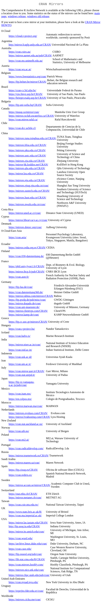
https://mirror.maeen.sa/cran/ (24, 463)
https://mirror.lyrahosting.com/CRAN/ (29, 417)
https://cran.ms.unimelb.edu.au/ (26, 61)
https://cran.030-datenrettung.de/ (26, 256)
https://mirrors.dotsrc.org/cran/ (25, 227)
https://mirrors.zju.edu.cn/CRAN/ (27, 161)
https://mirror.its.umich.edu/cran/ (26, 532)
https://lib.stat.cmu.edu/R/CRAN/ (27, 560)
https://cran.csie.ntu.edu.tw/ (24, 505)
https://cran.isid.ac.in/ (20, 350)
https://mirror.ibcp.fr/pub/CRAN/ (26, 272)
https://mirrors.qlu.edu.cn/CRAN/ (27, 169)
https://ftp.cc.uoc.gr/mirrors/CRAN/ (28, 322)
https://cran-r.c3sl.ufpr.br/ (22, 91)
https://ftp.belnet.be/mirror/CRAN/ (27, 82)
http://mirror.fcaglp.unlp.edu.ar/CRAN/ (30, 45)
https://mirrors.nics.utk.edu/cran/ (26, 570)
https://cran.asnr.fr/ (19, 277)
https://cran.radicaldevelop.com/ (26, 449)
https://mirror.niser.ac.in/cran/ (25, 345)
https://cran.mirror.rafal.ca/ (23, 120)
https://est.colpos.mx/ (20, 399)
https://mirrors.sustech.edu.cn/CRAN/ (29, 191)
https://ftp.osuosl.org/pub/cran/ (25, 554)
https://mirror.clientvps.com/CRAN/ (28, 311)
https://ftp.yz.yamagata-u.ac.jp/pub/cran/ (21, 384)
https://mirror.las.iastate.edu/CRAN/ (28, 523)
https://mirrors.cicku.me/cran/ (25, 600)
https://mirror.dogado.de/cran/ (25, 304)
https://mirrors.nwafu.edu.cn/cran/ (27, 205)
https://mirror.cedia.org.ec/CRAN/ (27, 248)
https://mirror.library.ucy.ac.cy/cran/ (28, 220)
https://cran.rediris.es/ (20, 475)
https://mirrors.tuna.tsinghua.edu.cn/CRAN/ (32, 139)
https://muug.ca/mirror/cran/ (24, 112)
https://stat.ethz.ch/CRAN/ (23, 494)
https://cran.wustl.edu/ (21, 539)
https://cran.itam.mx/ (20, 394)
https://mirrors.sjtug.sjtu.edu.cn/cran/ (29, 186)
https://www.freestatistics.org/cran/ (28, 77)
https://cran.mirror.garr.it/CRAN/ (26, 371)
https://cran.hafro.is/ (19, 336)
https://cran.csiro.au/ (20, 52)
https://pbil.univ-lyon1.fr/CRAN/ (26, 267)
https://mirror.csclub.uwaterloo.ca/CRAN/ (31, 116)
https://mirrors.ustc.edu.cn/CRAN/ (27, 156)
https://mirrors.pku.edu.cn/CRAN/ (27, 151)
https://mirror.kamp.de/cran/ (24, 315)
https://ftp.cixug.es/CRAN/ (23, 470)
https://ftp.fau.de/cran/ (21, 287)
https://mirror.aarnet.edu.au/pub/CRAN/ (30, 56)
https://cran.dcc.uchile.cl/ (22, 128)
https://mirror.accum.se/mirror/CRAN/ (29, 485)
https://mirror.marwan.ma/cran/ (25, 406)
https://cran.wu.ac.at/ (20, 70)
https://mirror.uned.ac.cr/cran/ (25, 213)
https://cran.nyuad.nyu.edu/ (23, 582)
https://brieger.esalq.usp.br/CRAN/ (27, 98)
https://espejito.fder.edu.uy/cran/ (26, 591)
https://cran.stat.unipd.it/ (22, 375)
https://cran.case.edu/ (20, 549)
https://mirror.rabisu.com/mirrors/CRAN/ (31, 296)
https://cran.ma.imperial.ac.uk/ (25, 516)
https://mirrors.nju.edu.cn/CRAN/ (27, 181)
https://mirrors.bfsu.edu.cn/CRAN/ (27, 145)
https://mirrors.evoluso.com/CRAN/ (28, 413)
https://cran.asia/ (17, 238)
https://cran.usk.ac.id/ (20, 357)
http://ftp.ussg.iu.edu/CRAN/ (24, 527)
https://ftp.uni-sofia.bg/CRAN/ (25, 105)
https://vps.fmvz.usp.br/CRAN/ (25, 94)
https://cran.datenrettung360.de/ (26, 292)
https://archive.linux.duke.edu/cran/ (28, 544)
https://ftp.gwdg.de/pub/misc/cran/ (27, 300)
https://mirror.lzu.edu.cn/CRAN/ (26, 174)
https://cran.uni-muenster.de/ (24, 307)
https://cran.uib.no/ (19, 431)
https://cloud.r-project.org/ (23, 36)
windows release (17, 17)
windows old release (38, 17)
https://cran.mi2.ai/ (19, 440)
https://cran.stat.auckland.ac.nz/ (26, 424)
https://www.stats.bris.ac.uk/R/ (25, 512)
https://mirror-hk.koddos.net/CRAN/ (28, 165)
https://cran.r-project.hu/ (22, 329)
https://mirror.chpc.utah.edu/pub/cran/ (29, 575)
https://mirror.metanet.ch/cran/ (25, 498)
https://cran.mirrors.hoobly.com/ (26, 565)
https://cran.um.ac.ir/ (20, 364)
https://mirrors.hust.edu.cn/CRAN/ (27, 198)
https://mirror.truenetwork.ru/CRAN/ (29, 456)
